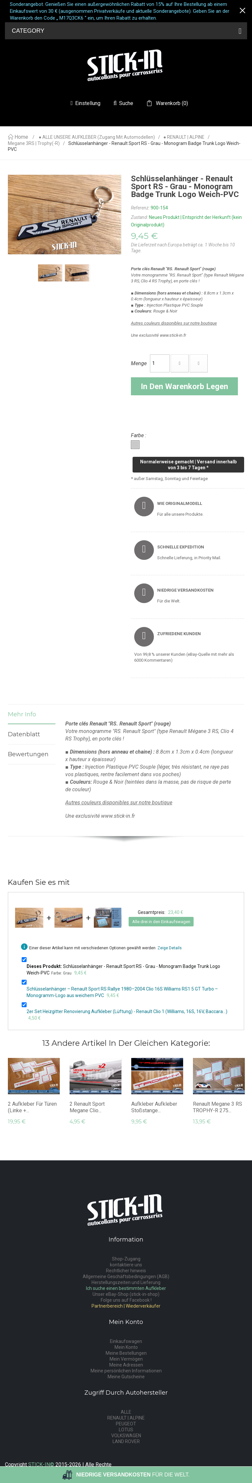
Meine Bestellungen (126, 1353)
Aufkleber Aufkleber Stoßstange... (154, 1107)
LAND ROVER (126, 1441)
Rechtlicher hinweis (126, 1270)
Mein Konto (126, 1347)
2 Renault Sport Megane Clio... (87, 1107)
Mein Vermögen (126, 1359)
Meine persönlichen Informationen (126, 1370)
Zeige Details (170, 948)
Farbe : (139, 435)
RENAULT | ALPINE (126, 1417)
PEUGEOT (126, 1423)
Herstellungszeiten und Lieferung (126, 1282)
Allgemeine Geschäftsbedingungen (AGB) (126, 1276)
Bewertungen (28, 754)
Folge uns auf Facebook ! (126, 1300)
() (171, 103)
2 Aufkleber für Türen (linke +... (32, 1107)
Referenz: (140, 207)
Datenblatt (24, 734)
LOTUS (126, 1429)
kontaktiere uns (126, 1264)
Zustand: (139, 217)
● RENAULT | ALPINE (183, 137)
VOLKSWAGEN (126, 1435)
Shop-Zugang (126, 1258)
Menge (139, 363)
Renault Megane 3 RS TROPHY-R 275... (217, 1107)
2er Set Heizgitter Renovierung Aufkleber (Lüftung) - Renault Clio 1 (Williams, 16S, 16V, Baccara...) (127, 1011)
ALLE (126, 1412)
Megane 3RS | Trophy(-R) (34, 143)
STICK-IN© (41, 1464)
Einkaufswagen (126, 1341)
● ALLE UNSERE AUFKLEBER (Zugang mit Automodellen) (97, 137)
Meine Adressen (126, 1364)
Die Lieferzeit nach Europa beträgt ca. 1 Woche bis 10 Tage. (183, 247)
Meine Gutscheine (126, 1376)
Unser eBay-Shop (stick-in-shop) (126, 1294)
